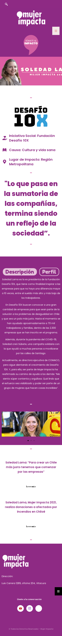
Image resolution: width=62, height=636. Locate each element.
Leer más (31, 486)
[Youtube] (20, 608)
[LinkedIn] (38, 608)
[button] (5, 424)
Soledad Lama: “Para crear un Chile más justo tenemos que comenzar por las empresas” (31, 467)
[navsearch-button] (6, 4)
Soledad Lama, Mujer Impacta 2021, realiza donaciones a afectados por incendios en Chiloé (31, 507)
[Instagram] (29, 608)
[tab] (20, 271)
